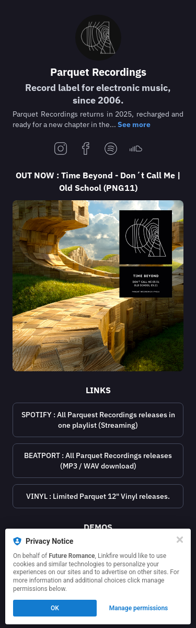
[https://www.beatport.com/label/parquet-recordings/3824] (98, 460)
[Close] (179, 539)
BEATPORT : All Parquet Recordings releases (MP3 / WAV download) (98, 461)
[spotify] (110, 149)
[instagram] (60, 149)
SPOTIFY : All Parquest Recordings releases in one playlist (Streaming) (98, 420)
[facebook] (85, 149)
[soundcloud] (135, 149)
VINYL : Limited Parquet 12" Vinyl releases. (98, 496)
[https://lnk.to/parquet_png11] (98, 285)
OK (55, 608)
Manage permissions (138, 608)
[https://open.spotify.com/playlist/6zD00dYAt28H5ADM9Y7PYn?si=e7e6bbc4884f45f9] (98, 420)
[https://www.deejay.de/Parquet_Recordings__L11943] (98, 496)
